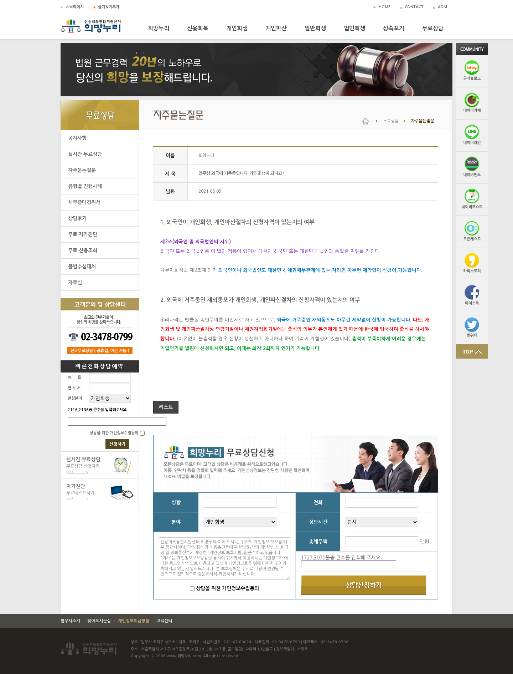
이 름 (74, 378)
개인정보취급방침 (133, 621)
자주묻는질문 (82, 170)
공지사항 (77, 138)
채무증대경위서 (84, 202)
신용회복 (197, 28)
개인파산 (276, 28)
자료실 (75, 282)
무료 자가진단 (82, 234)
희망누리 (158, 28)
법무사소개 (70, 621)
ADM (442, 7)
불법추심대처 (82, 266)
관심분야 (75, 398)
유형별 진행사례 (85, 186)
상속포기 (393, 28)
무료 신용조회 (82, 250)
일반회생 (315, 28)
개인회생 (237, 28)
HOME (384, 7)
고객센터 (164, 621)
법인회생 (354, 28)
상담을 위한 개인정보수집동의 (114, 433)
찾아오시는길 (99, 621)
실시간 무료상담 (85, 154)
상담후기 (77, 218)
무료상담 (433, 28)
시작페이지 (75, 7)
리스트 (166, 407)
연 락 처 (74, 388)
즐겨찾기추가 (108, 7)
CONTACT (414, 7)
